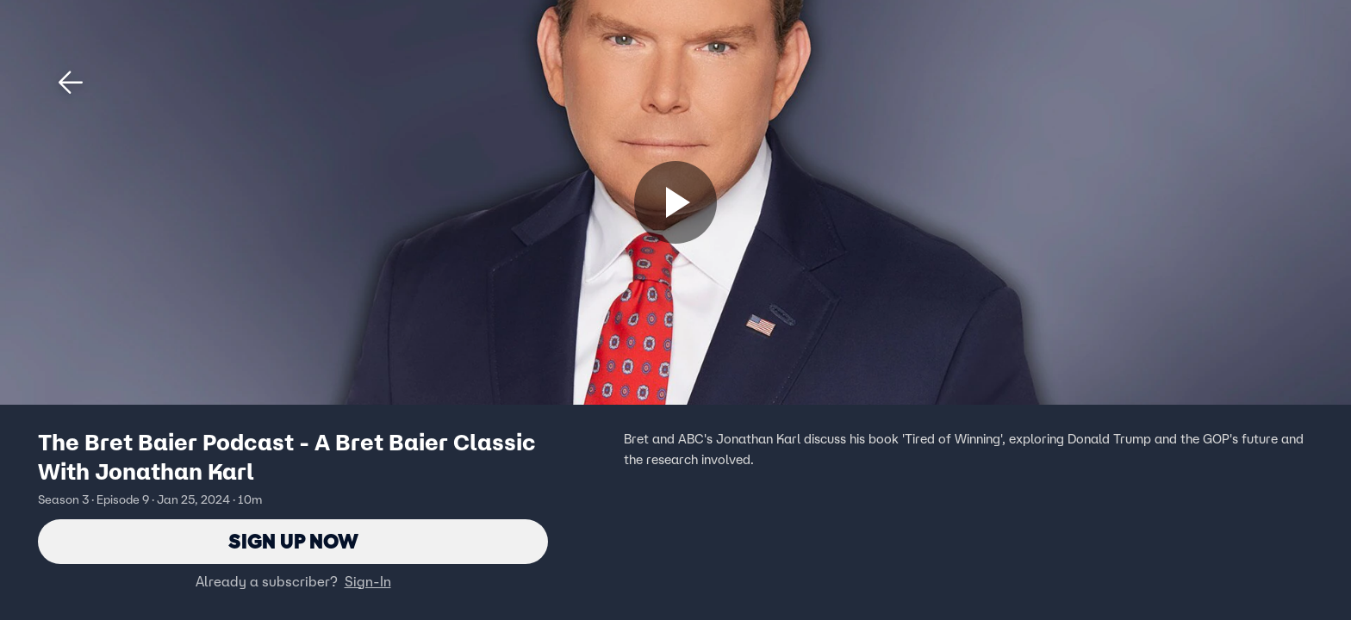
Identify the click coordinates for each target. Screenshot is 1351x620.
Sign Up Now (293, 541)
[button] (70, 82)
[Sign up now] (675, 202)
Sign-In (368, 581)
